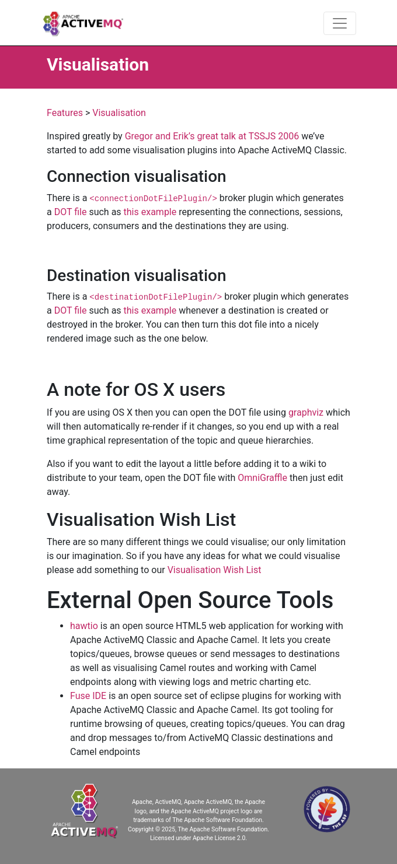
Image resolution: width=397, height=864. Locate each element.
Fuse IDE (88, 695)
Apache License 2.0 (219, 838)
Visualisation (119, 112)
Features (65, 112)
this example (150, 211)
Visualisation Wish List (215, 569)
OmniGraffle (262, 477)
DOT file (70, 211)
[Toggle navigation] (339, 23)
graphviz (305, 412)
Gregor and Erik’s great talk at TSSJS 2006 (212, 136)
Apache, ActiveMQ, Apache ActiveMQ (182, 802)
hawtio (84, 625)
